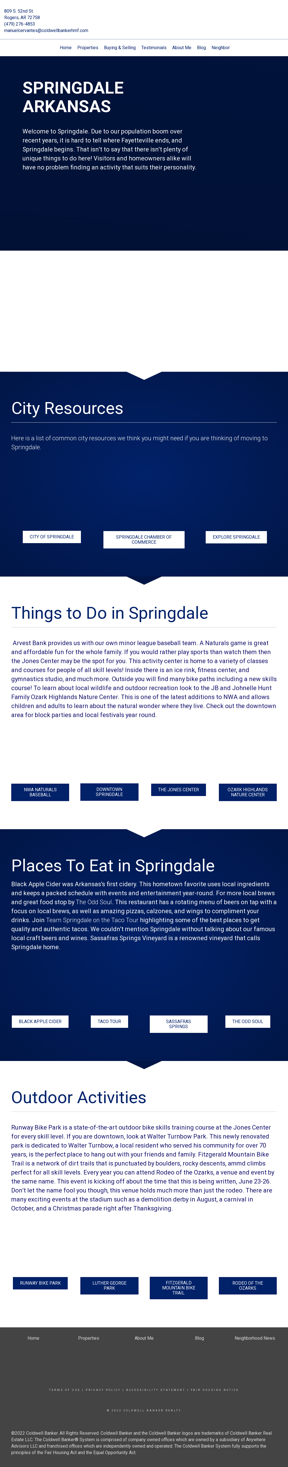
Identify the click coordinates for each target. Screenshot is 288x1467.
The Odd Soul (94, 902)
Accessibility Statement (155, 1390)
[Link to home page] (144, 15)
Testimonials (154, 47)
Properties (87, 47)
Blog (201, 47)
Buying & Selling (120, 47)
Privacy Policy (103, 1390)
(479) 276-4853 (19, 24)
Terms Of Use (64, 1390)
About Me (181, 47)
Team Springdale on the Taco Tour (92, 920)
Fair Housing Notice (215, 1390)
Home (66, 47)
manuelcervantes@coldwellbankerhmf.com (46, 30)
